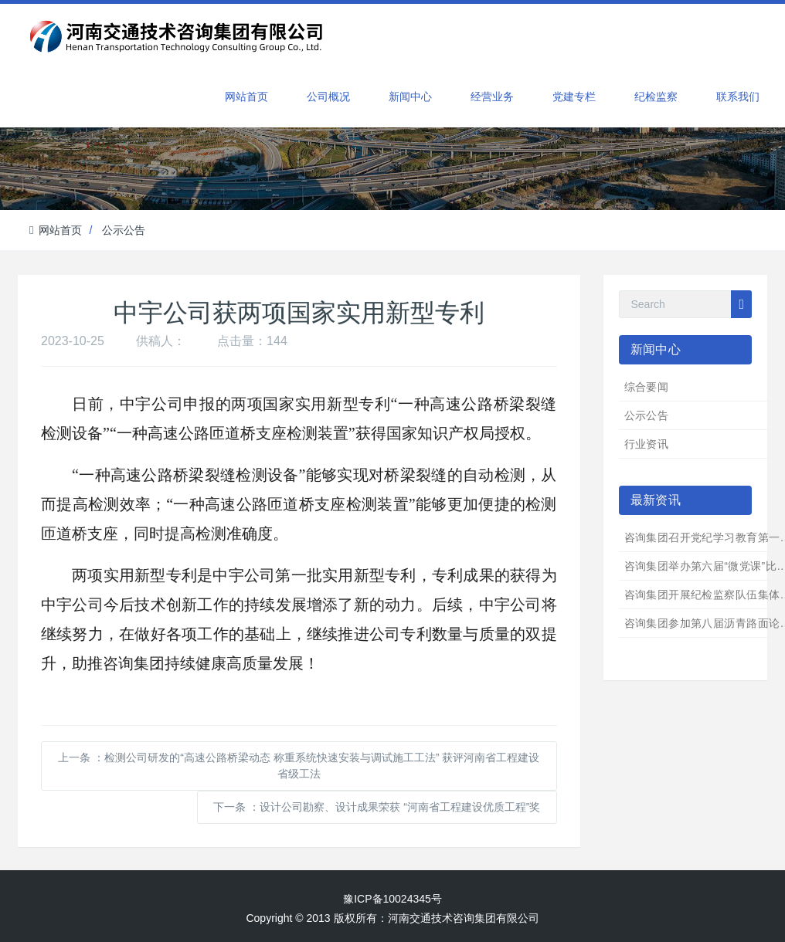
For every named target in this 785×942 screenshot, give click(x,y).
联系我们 (738, 96)
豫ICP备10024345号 (392, 899)
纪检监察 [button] (656, 96)
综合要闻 (646, 387)
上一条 (298, 765)
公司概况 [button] (328, 96)
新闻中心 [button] (410, 96)
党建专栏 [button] (574, 96)
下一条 (376, 807)
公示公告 (123, 230)
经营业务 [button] (492, 96)
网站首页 (246, 96)
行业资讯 (646, 444)
